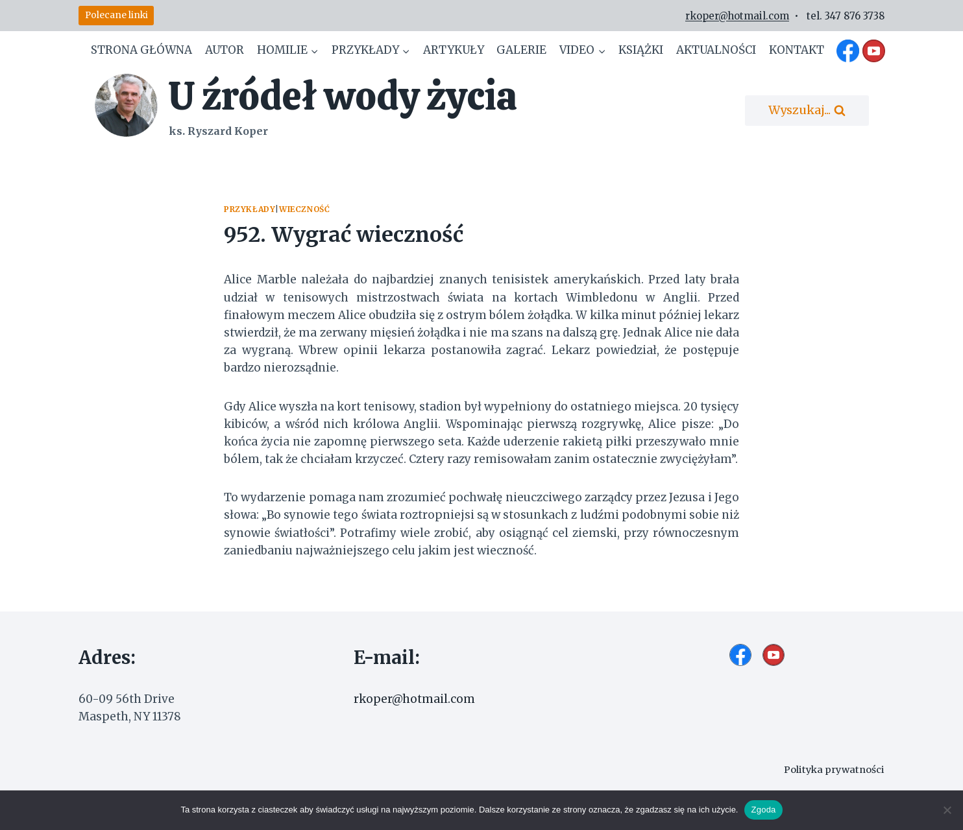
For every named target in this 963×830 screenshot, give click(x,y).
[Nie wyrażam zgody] (946, 809)
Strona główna (141, 50)
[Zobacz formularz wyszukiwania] (807, 110)
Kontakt (796, 50)
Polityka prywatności (834, 770)
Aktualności (716, 50)
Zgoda (763, 809)
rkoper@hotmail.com (737, 16)
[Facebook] (848, 51)
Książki (640, 50)
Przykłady (249, 209)
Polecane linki (116, 15)
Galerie (521, 50)
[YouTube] (873, 51)
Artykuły (453, 50)
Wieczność (304, 209)
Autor (224, 50)
